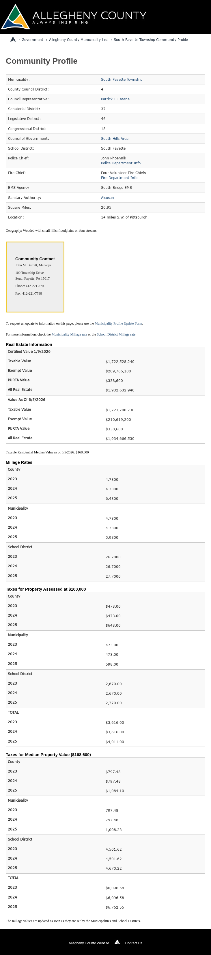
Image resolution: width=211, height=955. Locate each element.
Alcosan (107, 197)
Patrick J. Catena (115, 99)
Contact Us (133, 943)
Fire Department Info (119, 178)
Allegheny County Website (89, 943)
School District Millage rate (116, 334)
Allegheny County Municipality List (78, 39)
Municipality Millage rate (69, 334)
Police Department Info (121, 163)
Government (32, 39)
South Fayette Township (121, 79)
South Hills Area (114, 138)
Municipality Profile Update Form (118, 323)
